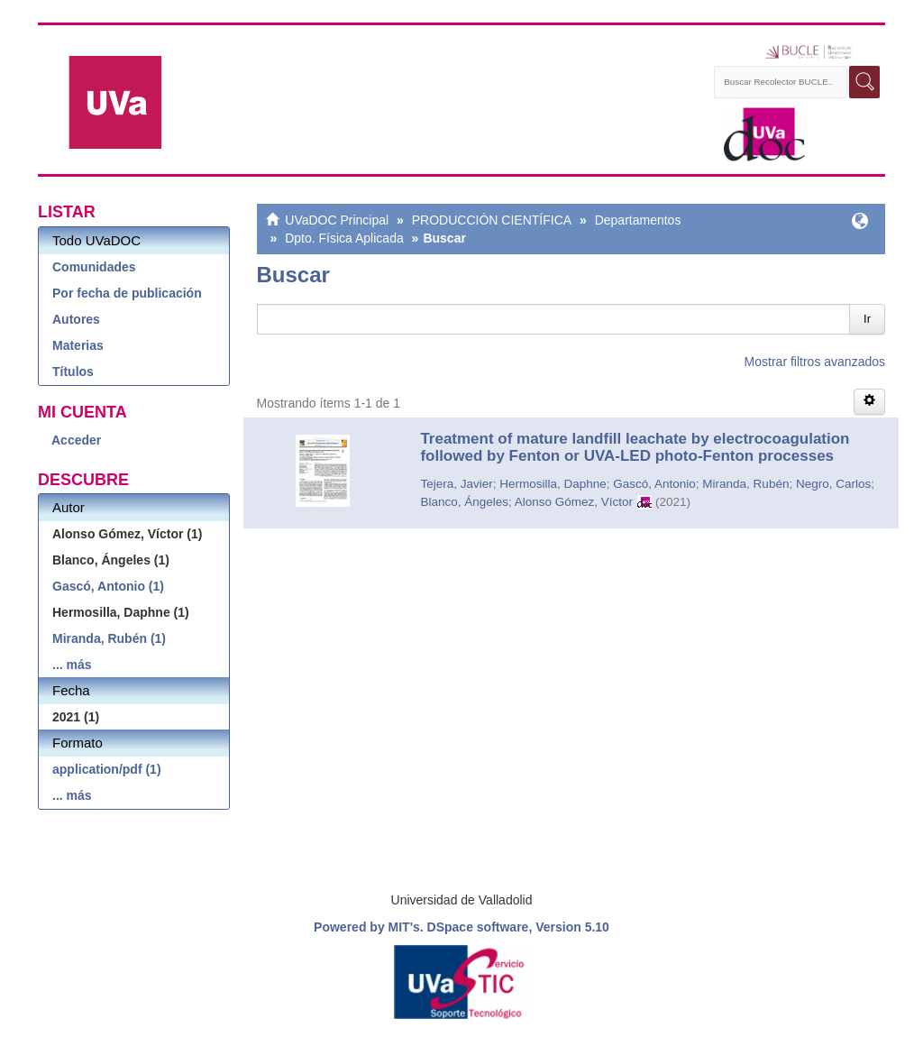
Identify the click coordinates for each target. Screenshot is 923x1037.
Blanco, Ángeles (464, 502)
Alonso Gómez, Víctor (574, 502)
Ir (867, 319)
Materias (78, 345)
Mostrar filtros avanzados (815, 361)
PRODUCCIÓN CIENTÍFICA (491, 220)
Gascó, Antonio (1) (108, 586)
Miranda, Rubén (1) (109, 638)
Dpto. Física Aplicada (344, 238)
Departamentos (638, 220)
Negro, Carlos (833, 484)
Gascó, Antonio (654, 484)
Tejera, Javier (456, 484)
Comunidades (94, 267)
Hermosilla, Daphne (553, 484)
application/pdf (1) (106, 769)
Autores (76, 319)
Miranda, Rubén (745, 484)
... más (72, 664)
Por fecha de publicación (127, 293)
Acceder (76, 440)
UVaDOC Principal (336, 220)
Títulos (73, 371)
